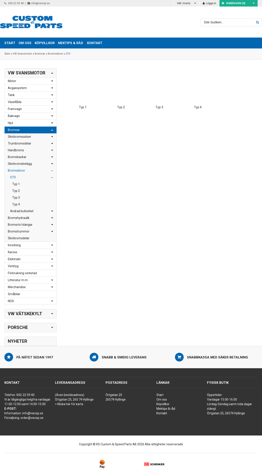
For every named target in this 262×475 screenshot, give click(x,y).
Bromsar (40, 53)
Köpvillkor (163, 404)
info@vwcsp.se (38, 3)
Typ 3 (16, 197)
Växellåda (14, 102)
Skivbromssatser (19, 136)
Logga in (209, 3)
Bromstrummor (18, 231)
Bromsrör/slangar (20, 224)
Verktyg (13, 266)
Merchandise (17, 287)
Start (7, 53)
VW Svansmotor (22, 53)
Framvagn (15, 109)
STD (68, 53)
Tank (11, 95)
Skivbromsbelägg (20, 163)
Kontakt (94, 43)
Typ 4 (16, 204)
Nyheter (17, 341)
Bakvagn (14, 116)
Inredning (14, 245)
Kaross (12, 252)
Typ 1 (16, 184)
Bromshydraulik (18, 218)
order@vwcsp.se (32, 418)
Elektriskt (14, 259)
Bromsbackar (17, 157)
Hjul (10, 123)
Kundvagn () (233, 3)
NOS (11, 301)
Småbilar (14, 294)
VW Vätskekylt (25, 313)
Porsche (18, 327)
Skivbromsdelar (18, 238)
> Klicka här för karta (69, 404)
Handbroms (16, 150)
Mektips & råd (165, 408)
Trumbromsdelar (19, 143)
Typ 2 (16, 191)
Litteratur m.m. (18, 280)
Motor (12, 81)
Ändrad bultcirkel (21, 211)
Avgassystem (17, 88)
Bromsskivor (55, 53)
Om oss (161, 399)
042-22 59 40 (14, 3)
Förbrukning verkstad (22, 273)
